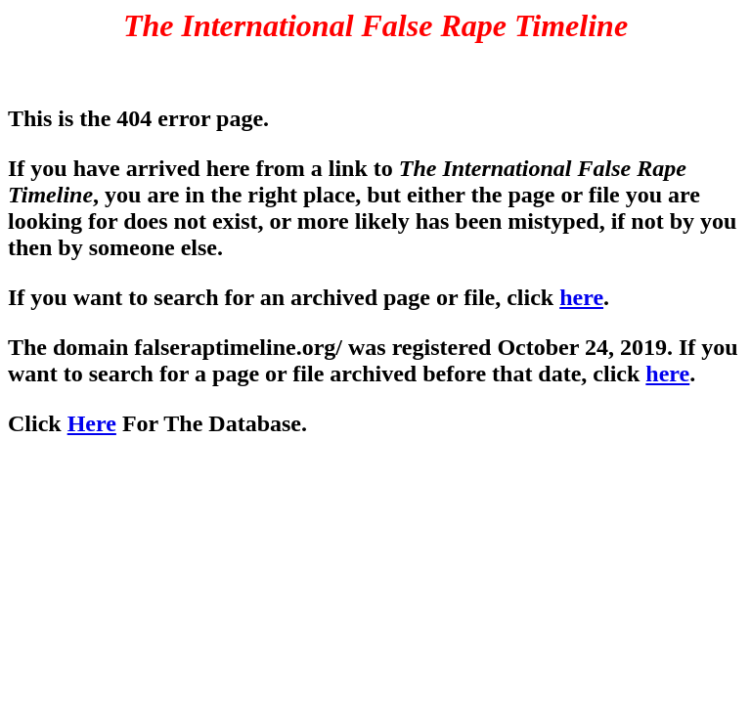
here (581, 297)
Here (91, 423)
